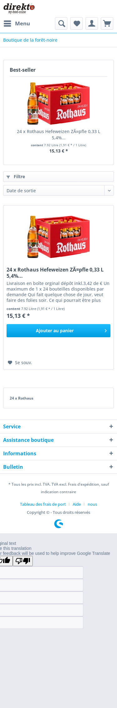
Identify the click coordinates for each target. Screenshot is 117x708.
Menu (17, 22)
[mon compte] (91, 23)
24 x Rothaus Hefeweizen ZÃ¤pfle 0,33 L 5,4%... (58, 134)
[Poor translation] (23, 561)
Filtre (16, 176)
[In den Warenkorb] (58, 330)
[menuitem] (16, 23)
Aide (77, 504)
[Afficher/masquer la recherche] (61, 23)
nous (92, 504)
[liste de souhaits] (76, 23)
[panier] (107, 23)
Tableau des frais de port (43, 504)
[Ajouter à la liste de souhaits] (20, 362)
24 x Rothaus (21, 398)
